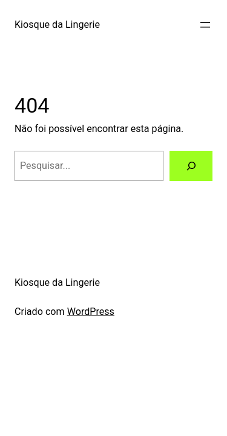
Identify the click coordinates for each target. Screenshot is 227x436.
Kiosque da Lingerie (57, 24)
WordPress (90, 311)
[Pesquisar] (190, 166)
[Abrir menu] (205, 25)
